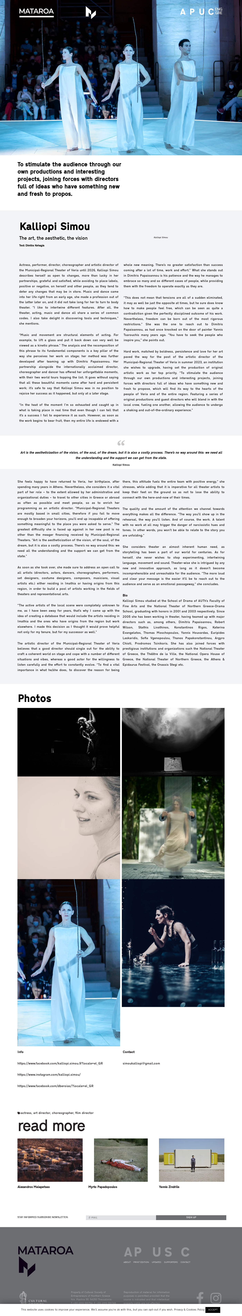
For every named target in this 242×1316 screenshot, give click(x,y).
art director (41, 1113)
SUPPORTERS (171, 1262)
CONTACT (210, 12)
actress (26, 1113)
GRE (218, 13)
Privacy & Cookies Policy (189, 1309)
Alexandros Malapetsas (33, 1187)
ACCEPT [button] (212, 1310)
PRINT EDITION (191, 12)
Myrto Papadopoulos (102, 1187)
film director (84, 1113)
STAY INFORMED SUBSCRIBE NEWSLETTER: (42, 1217)
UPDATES (201, 12)
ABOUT (182, 12)
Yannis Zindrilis (169, 1187)
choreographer (62, 1113)
